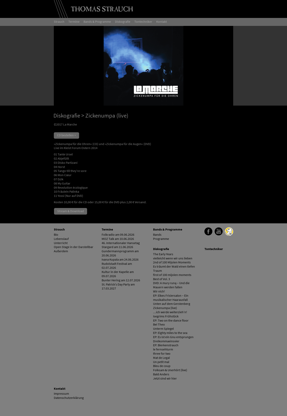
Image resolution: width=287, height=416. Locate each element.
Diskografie (66, 115)
